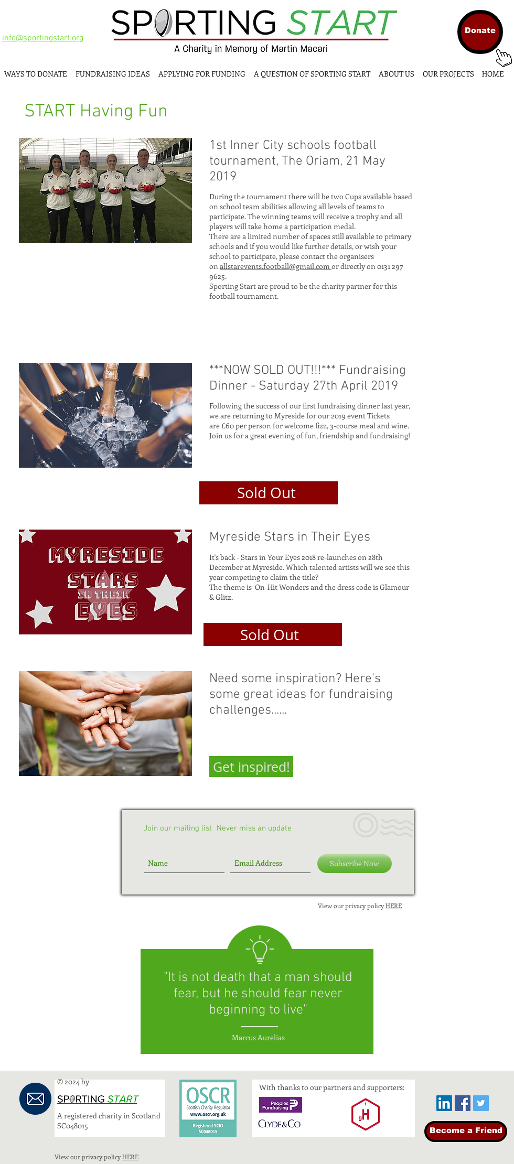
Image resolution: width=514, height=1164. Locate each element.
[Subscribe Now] (354, 863)
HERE (393, 905)
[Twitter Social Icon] (481, 1103)
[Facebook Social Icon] (462, 1103)
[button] (251, 766)
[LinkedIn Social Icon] (444, 1103)
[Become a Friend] (465, 1131)
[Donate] (480, 32)
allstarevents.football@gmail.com (275, 266)
